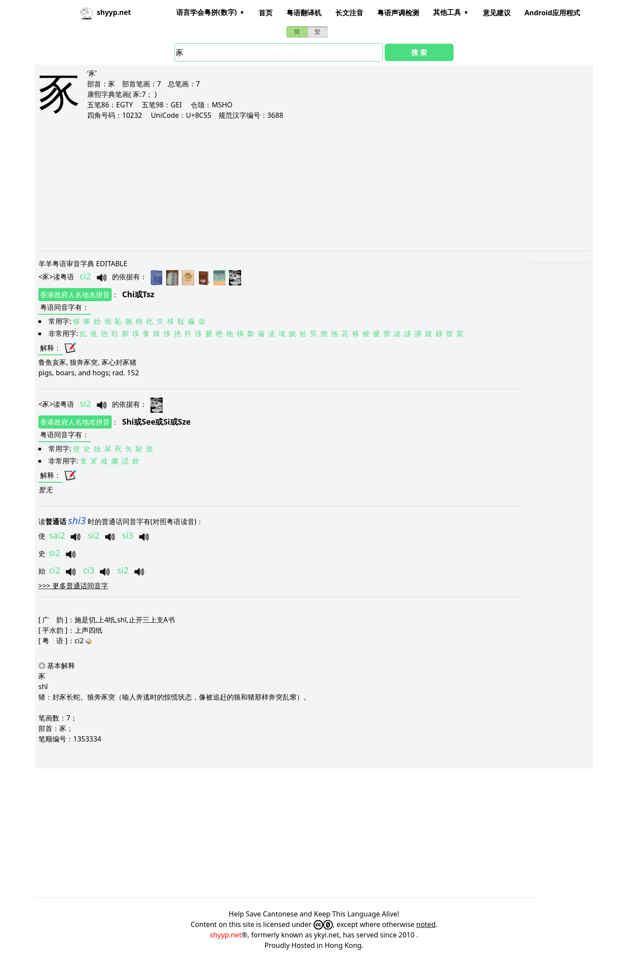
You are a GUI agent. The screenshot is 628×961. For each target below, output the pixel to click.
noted (426, 924)
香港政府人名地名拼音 (75, 294)
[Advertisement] (300, 185)
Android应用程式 (552, 12)
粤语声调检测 (398, 12)
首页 (266, 12)
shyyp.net (226, 935)
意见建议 (497, 12)
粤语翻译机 (304, 12)
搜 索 (419, 52)
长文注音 (349, 12)
